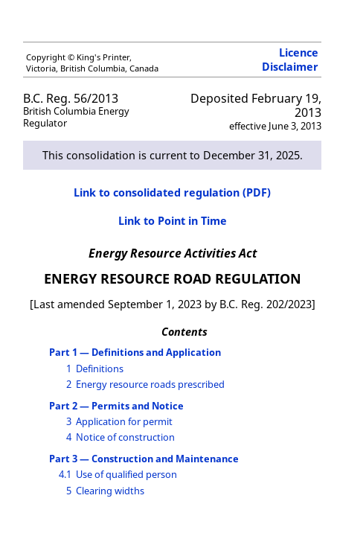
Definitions (99, 368)
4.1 (65, 474)
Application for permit (124, 421)
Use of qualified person (126, 474)
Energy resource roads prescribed (150, 384)
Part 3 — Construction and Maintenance (144, 458)
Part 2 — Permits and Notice (116, 405)
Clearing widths (110, 490)
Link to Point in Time (172, 221)
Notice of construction (125, 437)
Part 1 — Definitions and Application (135, 352)
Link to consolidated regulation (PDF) (172, 192)
